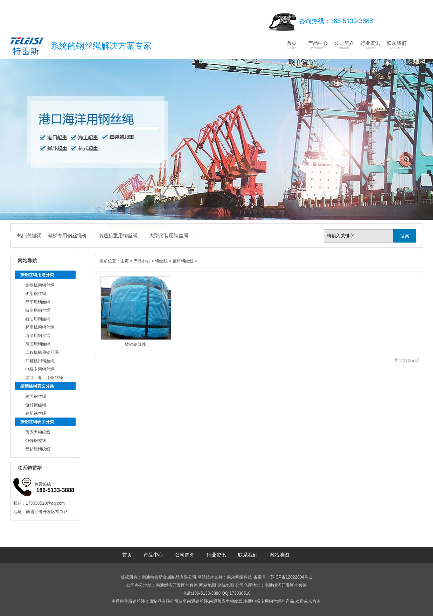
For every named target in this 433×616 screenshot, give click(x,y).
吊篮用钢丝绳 (37, 344)
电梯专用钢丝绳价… (70, 235)
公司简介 (344, 45)
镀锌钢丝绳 (35, 404)
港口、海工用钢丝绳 (44, 377)
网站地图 (279, 555)
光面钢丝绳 (35, 396)
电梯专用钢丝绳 (40, 369)
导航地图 (225, 585)
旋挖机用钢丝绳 (40, 285)
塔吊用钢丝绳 (37, 335)
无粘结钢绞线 (37, 449)
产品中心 (318, 45)
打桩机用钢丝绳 (40, 360)
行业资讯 (370, 45)
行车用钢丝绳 (37, 302)
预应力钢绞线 (37, 432)
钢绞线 (161, 261)
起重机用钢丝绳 (40, 327)
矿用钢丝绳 (35, 293)
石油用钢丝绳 (37, 318)
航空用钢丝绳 (37, 310)
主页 (124, 261)
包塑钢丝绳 (35, 413)
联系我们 (396, 45)
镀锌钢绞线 (35, 440)
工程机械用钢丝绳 (42, 352)
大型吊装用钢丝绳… (171, 235)
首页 (291, 45)
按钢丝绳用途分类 (37, 274)
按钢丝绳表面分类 (37, 386)
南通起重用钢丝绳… (120, 235)
